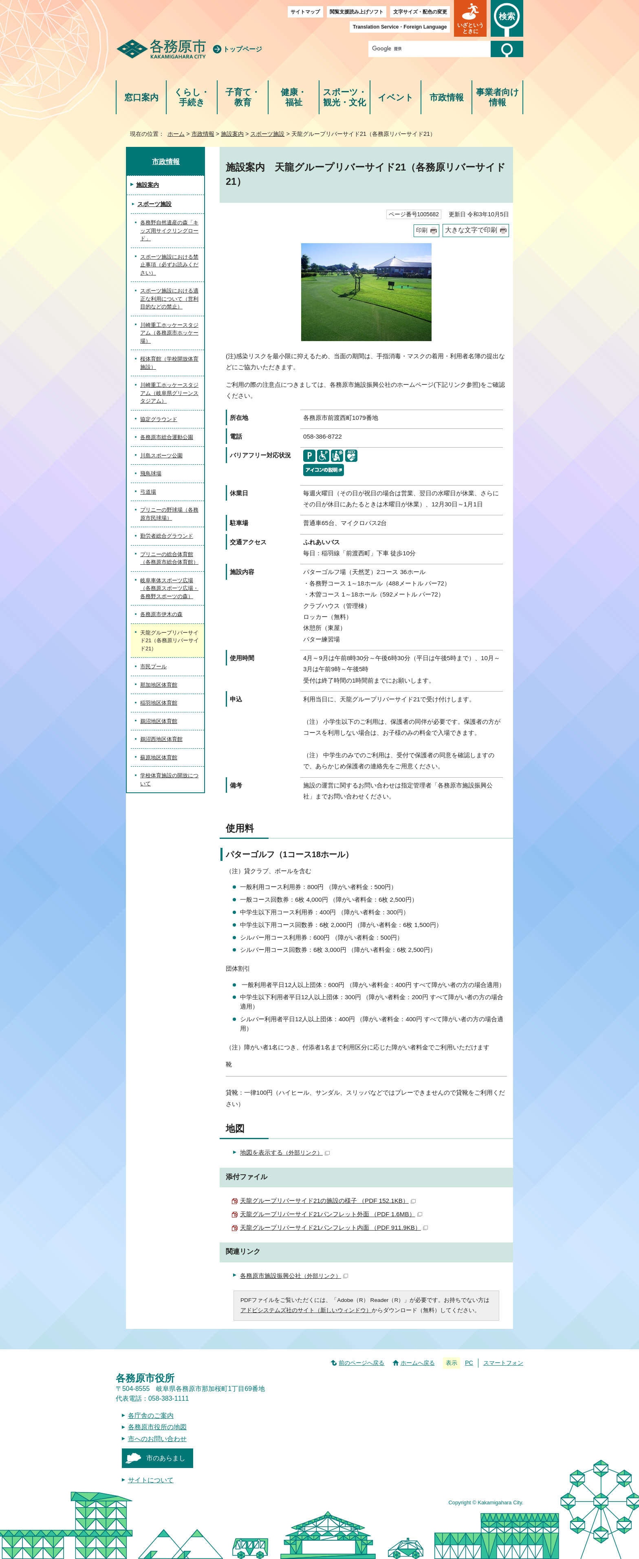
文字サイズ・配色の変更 (420, 12)
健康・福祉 (293, 97)
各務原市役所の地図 (157, 1427)
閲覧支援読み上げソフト (356, 12)
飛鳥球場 (150, 473)
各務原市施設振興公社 (294, 1275)
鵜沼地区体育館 (158, 721)
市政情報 (447, 97)
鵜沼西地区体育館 (161, 739)
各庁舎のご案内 (151, 1415)
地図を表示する (285, 1152)
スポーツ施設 (267, 134)
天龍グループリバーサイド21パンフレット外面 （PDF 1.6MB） (331, 1214)
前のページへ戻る (361, 1362)
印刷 (421, 230)
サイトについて (151, 1480)
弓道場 (148, 492)
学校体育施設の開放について (169, 779)
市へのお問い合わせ (157, 1438)
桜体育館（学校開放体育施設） (169, 363)
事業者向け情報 (497, 97)
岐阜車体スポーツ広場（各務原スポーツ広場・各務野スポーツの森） (169, 588)
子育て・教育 (242, 97)
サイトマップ (305, 12)
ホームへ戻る (418, 1362)
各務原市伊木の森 (161, 614)
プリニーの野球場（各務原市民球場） (169, 514)
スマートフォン (503, 1362)
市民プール (153, 666)
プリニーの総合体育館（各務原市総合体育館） (169, 558)
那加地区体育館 (158, 685)
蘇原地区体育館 (158, 757)
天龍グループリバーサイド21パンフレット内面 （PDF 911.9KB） (334, 1227)
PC (469, 1362)
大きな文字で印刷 (471, 229)
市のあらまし (165, 1458)
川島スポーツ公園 (161, 455)
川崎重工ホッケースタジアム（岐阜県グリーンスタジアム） (169, 393)
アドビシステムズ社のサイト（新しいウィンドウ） (306, 1310)
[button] (470, 18)
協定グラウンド (158, 419)
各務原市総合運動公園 (166, 437)
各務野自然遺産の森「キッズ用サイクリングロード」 (169, 231)
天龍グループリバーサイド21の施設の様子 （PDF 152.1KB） (328, 1200)
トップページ (242, 49)
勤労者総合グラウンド (166, 536)
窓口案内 (141, 97)
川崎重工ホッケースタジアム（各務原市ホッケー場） (169, 333)
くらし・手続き (191, 97)
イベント (396, 97)
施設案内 (232, 134)
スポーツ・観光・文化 (345, 97)
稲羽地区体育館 (158, 703)
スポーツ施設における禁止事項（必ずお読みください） (169, 265)
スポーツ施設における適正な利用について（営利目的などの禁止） (169, 299)
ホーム (176, 134)
